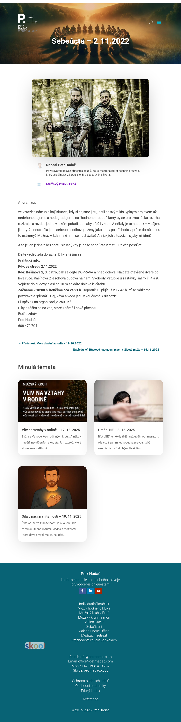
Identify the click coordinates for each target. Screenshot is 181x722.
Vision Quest (94, 622)
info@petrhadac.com (96, 657)
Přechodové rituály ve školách (94, 640)
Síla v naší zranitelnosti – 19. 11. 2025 (51, 516)
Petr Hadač (67, 165)
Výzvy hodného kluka (94, 608)
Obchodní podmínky (90, 686)
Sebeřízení (94, 626)
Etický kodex (90, 691)
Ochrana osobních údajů (90, 681)
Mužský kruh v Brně (61, 184)
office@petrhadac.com (95, 661)
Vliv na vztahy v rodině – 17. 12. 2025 (51, 430)
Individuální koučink (94, 604)
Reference (90, 699)
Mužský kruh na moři (94, 617)
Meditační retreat (94, 635)
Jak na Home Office (94, 631)
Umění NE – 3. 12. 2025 (116, 430)
